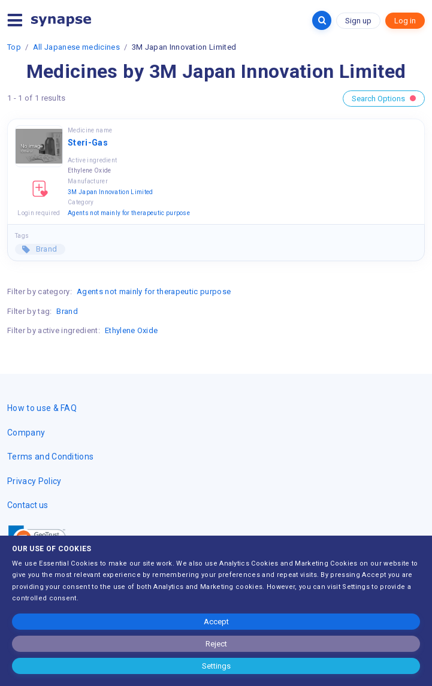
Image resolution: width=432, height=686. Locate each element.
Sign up (358, 20)
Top (14, 47)
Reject (216, 643)
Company (26, 432)
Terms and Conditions (50, 456)
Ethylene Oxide (131, 330)
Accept (216, 621)
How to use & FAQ (42, 408)
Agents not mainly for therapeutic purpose (129, 213)
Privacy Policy (34, 481)
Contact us (27, 505)
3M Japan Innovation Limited (110, 192)
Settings (216, 665)
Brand (45, 248)
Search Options (384, 98)
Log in (405, 20)
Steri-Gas (88, 142)
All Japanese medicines (76, 47)
